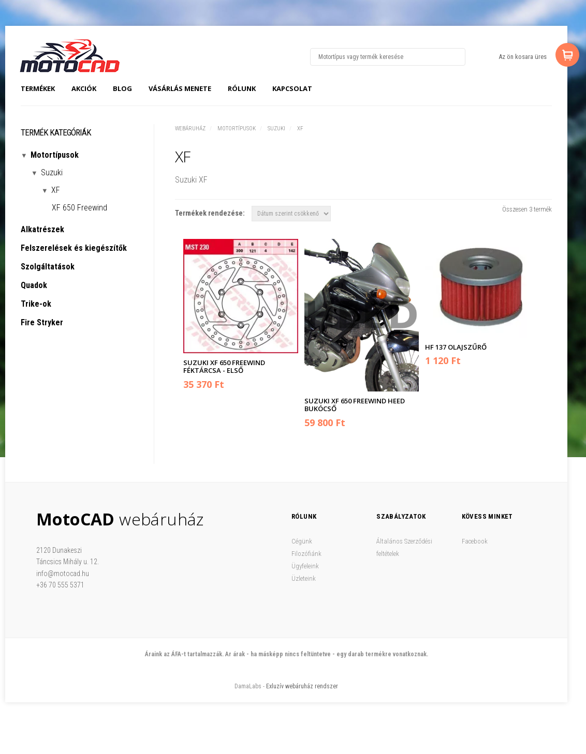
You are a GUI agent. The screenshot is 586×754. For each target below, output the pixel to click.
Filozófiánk (306, 553)
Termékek (38, 88)
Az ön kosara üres (523, 57)
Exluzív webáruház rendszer (302, 686)
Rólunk (242, 88)
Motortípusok (236, 128)
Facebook (475, 541)
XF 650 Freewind (79, 208)
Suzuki (276, 128)
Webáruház (190, 128)
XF (300, 128)
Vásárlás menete (180, 88)
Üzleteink (303, 578)
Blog (122, 88)
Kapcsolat (292, 88)
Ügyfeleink (305, 566)
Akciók (83, 88)
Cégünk (301, 541)
